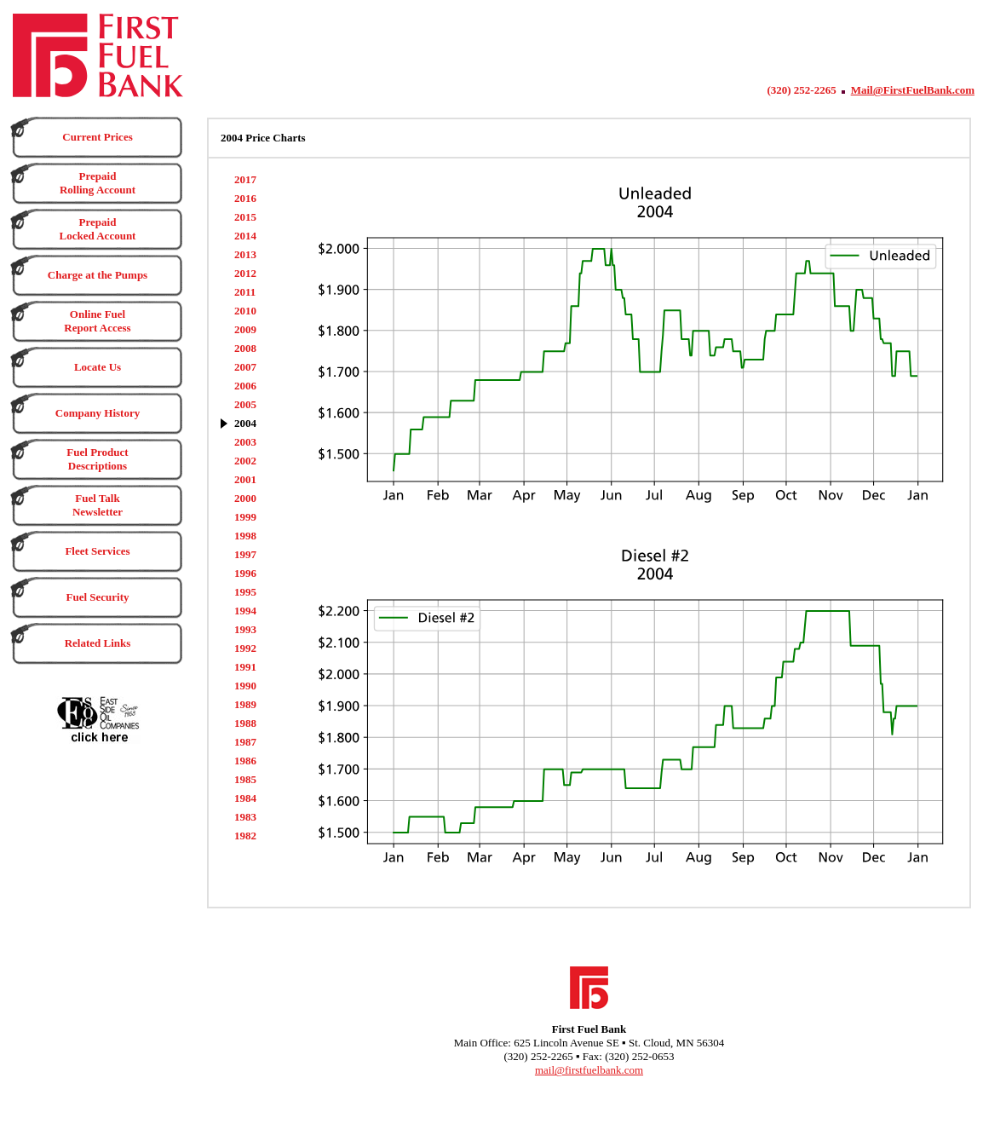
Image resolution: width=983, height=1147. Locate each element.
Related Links (98, 643)
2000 (245, 498)
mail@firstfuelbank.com (589, 1069)
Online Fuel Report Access (97, 321)
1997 (245, 554)
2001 (245, 479)
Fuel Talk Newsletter (97, 505)
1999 (245, 516)
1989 (245, 704)
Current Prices (97, 136)
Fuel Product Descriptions (97, 459)
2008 (245, 348)
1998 (245, 535)
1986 (245, 760)
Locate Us (97, 366)
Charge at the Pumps (97, 274)
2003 (245, 441)
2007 (245, 366)
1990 (245, 685)
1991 (245, 666)
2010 (245, 310)
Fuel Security (97, 597)
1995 (245, 591)
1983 (245, 816)
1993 (245, 629)
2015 (245, 216)
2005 (245, 404)
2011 (245, 291)
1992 (245, 648)
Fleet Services (97, 551)
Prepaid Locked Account (98, 229)
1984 (245, 798)
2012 (245, 273)
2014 (245, 235)
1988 (245, 723)
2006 (245, 385)
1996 (245, 573)
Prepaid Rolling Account (97, 183)
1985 (245, 779)
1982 (245, 835)
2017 (245, 179)
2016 (245, 198)
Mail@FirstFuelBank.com (912, 90)
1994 (245, 610)
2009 (245, 329)
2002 (245, 460)
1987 (245, 741)
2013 (245, 254)
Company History (97, 412)
